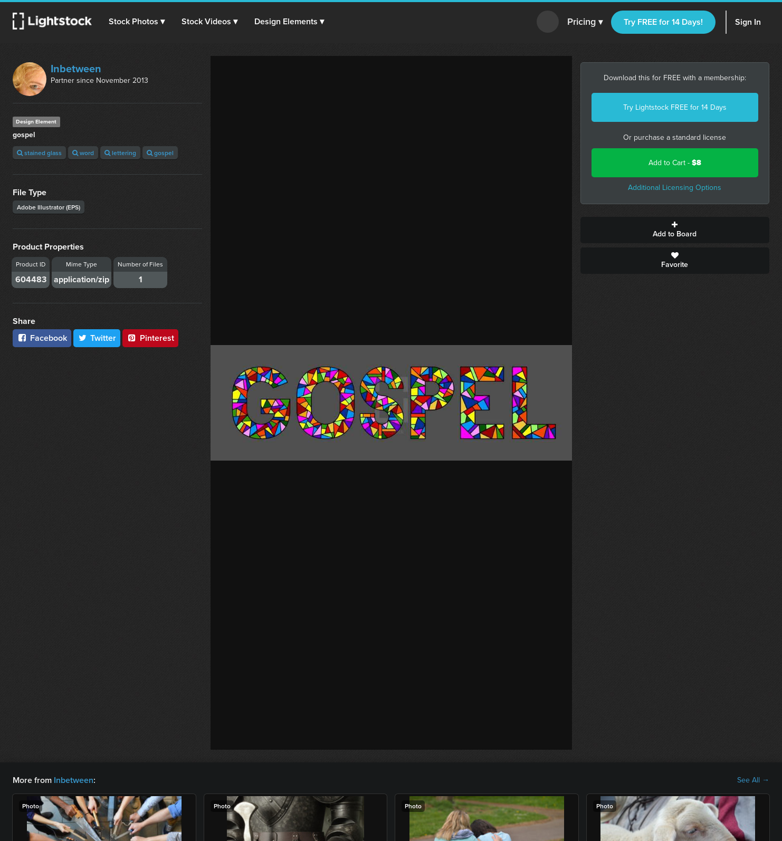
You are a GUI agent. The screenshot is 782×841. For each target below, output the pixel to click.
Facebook (42, 338)
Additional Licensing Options (674, 187)
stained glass (39, 152)
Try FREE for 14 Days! (663, 22)
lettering (120, 152)
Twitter (97, 338)
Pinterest (150, 338)
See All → (753, 780)
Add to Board (675, 230)
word (83, 152)
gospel (160, 152)
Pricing (585, 22)
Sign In (748, 22)
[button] (137, 21)
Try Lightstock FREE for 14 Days (675, 107)
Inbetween (76, 69)
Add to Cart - (675, 162)
